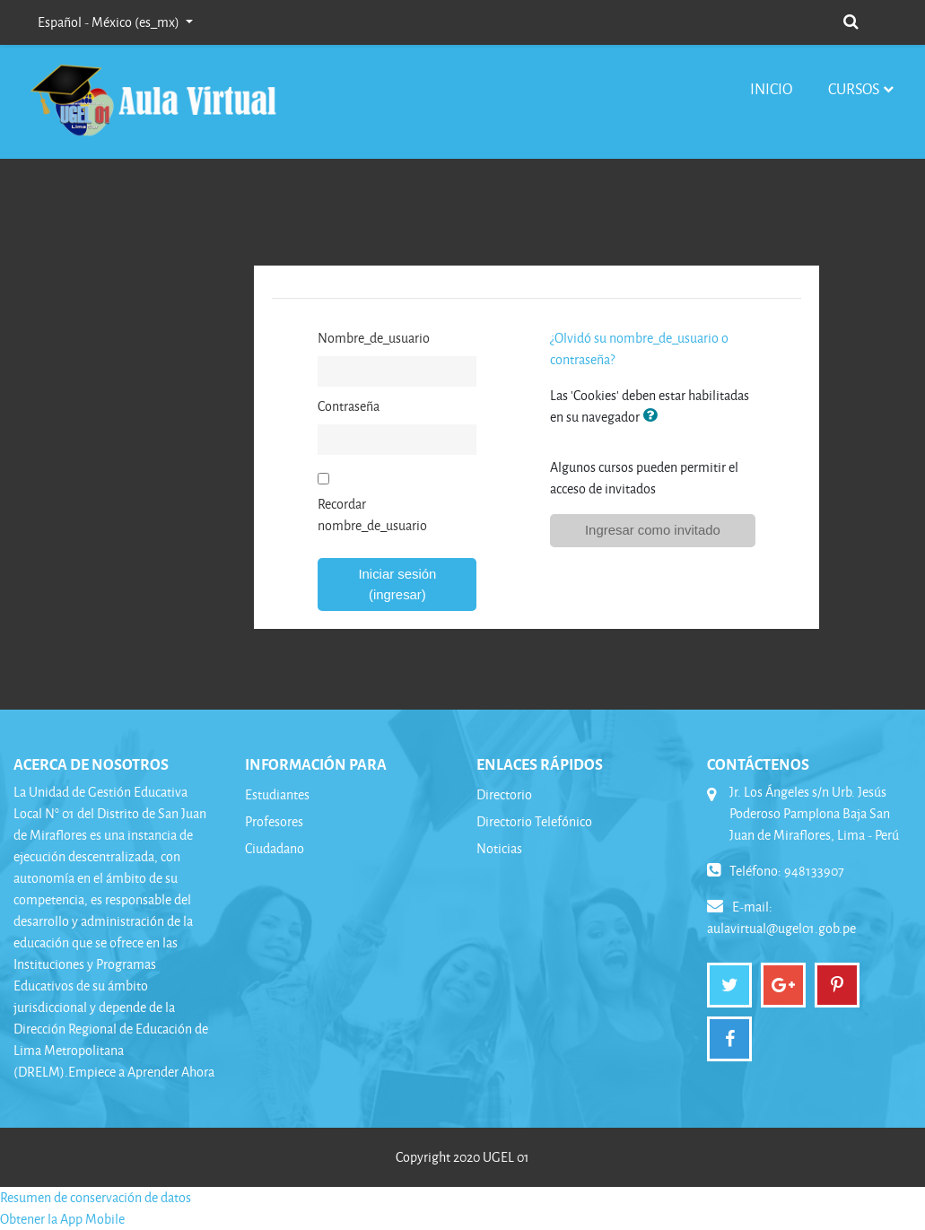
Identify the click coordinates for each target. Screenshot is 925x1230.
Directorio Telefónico (534, 821)
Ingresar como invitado (652, 529)
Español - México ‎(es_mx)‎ (110, 22)
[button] (850, 20)
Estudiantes (277, 794)
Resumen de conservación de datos (95, 1197)
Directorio (504, 794)
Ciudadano (274, 848)
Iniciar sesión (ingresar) (397, 583)
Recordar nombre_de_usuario (372, 514)
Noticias (499, 848)
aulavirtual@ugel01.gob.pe (781, 928)
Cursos (853, 88)
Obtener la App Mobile (62, 1218)
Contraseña (349, 406)
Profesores (274, 821)
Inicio (771, 88)
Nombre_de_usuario (374, 337)
